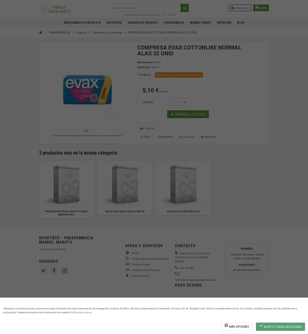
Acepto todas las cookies (280, 326)
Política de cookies (81, 313)
